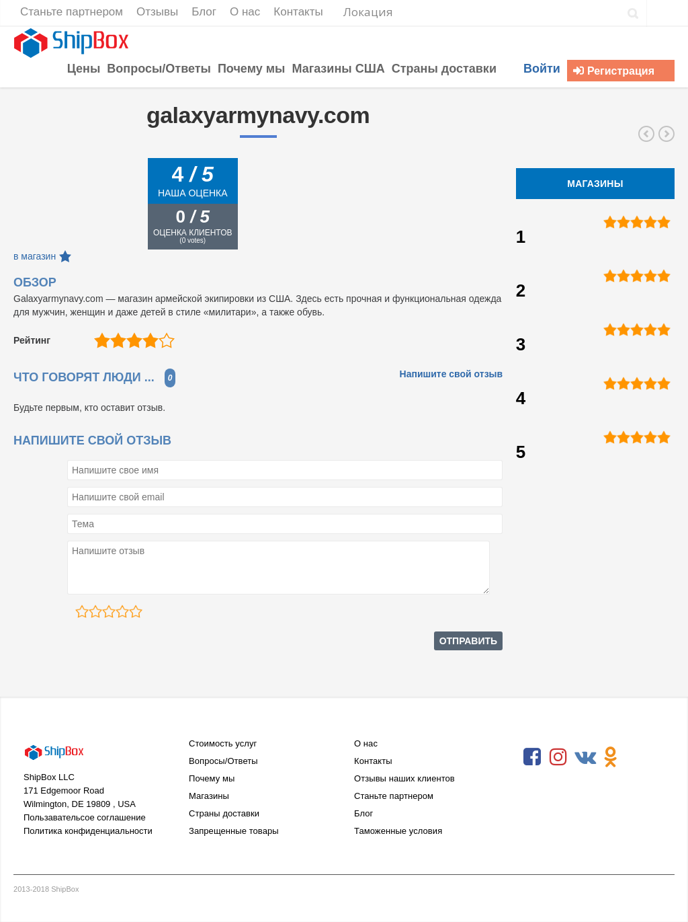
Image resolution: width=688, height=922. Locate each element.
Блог (363, 813)
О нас (366, 743)
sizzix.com (646, 134)
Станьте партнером (393, 796)
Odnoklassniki (610, 757)
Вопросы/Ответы (223, 761)
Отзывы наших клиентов (404, 778)
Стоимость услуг (223, 743)
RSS (637, 757)
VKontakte (584, 757)
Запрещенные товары (234, 831)
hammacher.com (666, 134)
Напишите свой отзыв (451, 374)
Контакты (373, 761)
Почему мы (211, 778)
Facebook (532, 757)
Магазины (209, 796)
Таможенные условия (398, 831)
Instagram (558, 757)
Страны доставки (224, 813)
